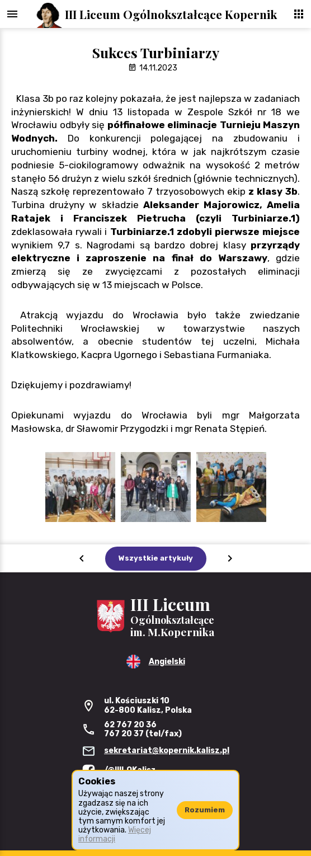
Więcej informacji (114, 834)
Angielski (167, 661)
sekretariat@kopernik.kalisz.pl (166, 750)
